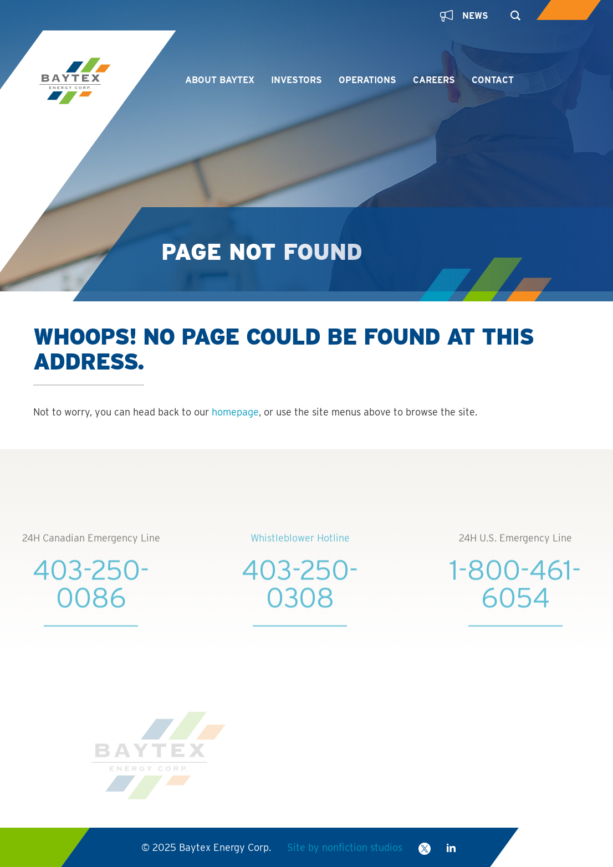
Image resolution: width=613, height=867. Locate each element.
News (464, 16)
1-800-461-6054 (515, 594)
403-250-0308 (300, 594)
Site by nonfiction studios (344, 847)
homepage (235, 412)
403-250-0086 (91, 594)
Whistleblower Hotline (300, 549)
